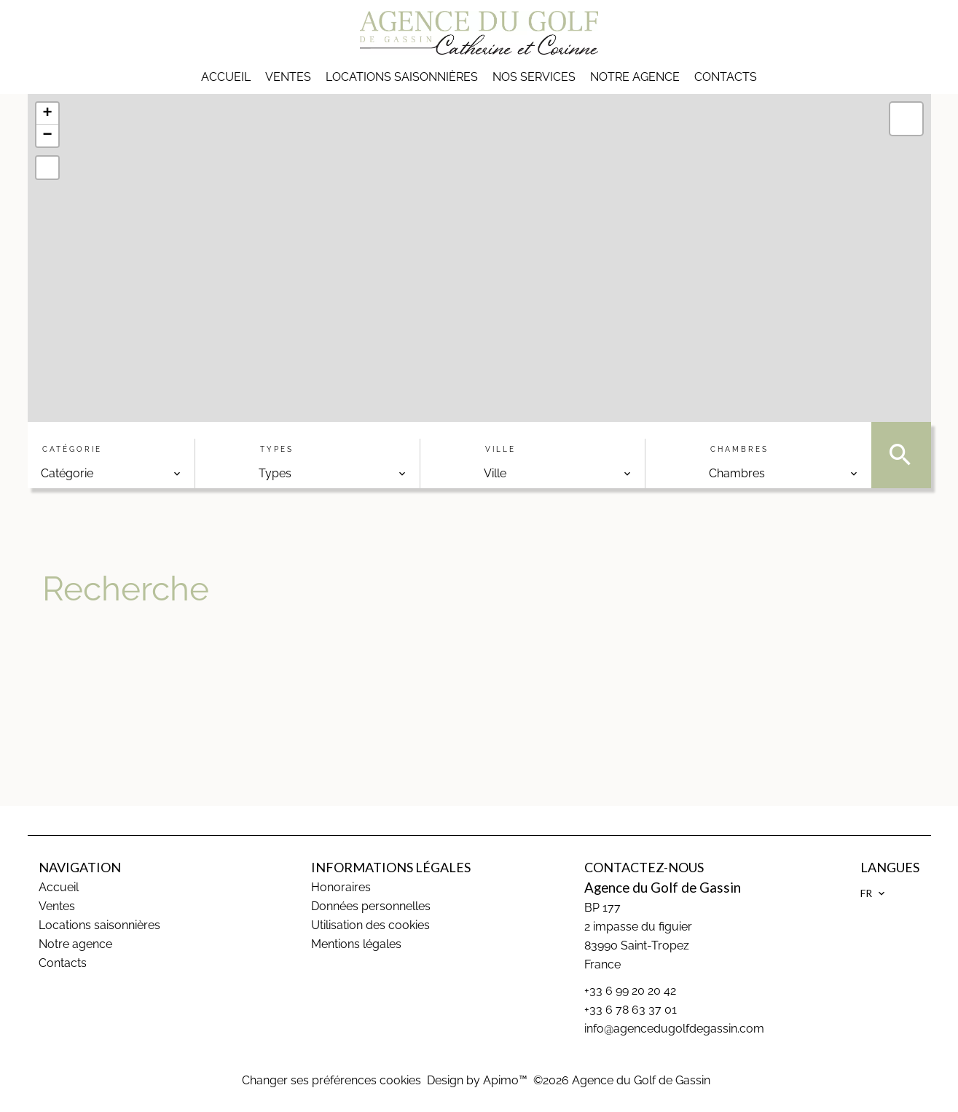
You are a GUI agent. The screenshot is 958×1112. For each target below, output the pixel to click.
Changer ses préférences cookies (331, 1080)
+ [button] (47, 114)
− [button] (47, 135)
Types (277, 449)
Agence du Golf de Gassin (662, 888)
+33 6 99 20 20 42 (630, 991)
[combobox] (111, 473)
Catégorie (72, 449)
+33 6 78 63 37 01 (630, 1010)
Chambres (739, 449)
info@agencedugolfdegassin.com (674, 1028)
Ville (500, 449)
